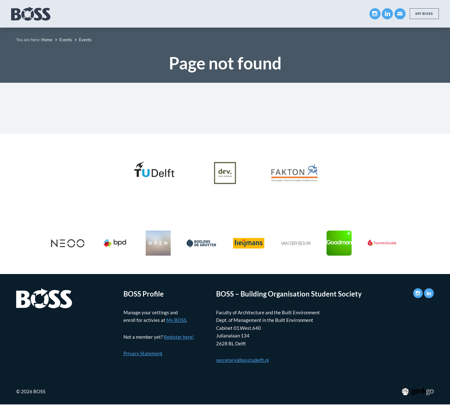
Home (46, 39)
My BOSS (313, 13)
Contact (347, 13)
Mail (399, 13)
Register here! (179, 337)
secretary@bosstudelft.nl (242, 360)
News (253, 13)
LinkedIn (386, 13)
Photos (281, 13)
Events (225, 13)
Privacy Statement (142, 353)
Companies (162, 13)
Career (196, 13)
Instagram (374, 13)
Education (123, 13)
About (91, 13)
